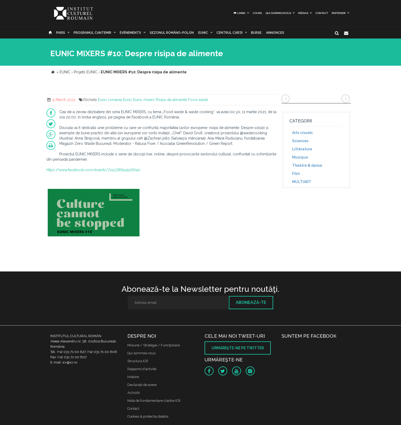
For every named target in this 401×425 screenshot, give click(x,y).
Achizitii (133, 393)
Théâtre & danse (307, 165)
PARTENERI (339, 13)
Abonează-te (251, 302)
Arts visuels (302, 133)
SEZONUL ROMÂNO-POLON (172, 33)
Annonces (275, 33)
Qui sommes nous (278, 13)
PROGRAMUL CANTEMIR (92, 33)
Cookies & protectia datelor (148, 416)
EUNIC (203, 33)
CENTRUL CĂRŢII (229, 33)
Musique (300, 157)
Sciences (300, 141)
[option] (93, 213)
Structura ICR (137, 361)
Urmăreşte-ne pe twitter (237, 348)
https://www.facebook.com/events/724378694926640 (93, 170)
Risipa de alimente (171, 100)
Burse (256, 33)
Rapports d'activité (141, 369)
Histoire (133, 377)
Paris (60, 33)
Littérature (302, 149)
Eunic (127, 100)
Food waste (198, 100)
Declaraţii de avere (142, 385)
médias (303, 13)
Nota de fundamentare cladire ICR (154, 401)
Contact (321, 13)
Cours (257, 13)
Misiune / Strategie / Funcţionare (153, 345)
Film (296, 173)
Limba (239, 13)
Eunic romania (110, 100)
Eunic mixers (144, 100)
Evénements (130, 33)
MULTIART (301, 182)
